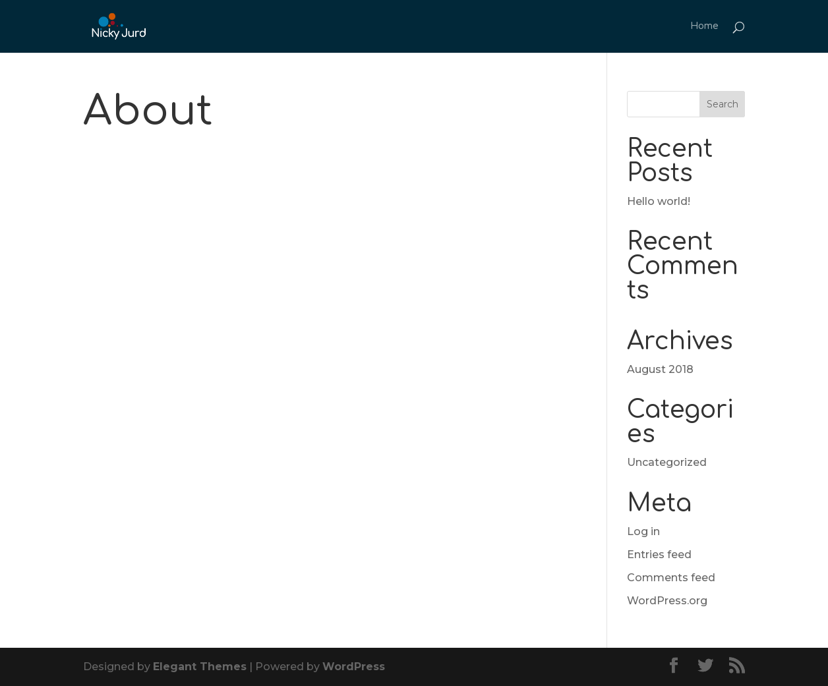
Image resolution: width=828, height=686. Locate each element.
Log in (643, 531)
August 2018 (660, 369)
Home (704, 26)
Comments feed (671, 577)
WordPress (353, 666)
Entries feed (659, 554)
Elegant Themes (200, 666)
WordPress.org (667, 600)
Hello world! (658, 201)
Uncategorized (667, 462)
